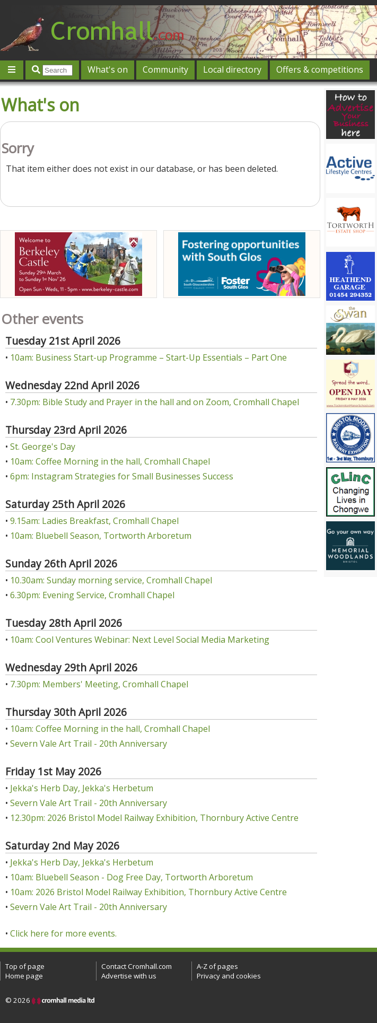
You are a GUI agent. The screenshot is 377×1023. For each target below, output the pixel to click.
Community (165, 69)
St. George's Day (42, 446)
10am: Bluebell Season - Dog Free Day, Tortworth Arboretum (131, 877)
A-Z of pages (217, 966)
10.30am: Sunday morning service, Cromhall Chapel (111, 580)
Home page (24, 976)
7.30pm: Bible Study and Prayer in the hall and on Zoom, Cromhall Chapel (154, 402)
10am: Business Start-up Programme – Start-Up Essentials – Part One (148, 357)
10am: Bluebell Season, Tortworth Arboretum (100, 535)
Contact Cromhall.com (136, 966)
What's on (107, 69)
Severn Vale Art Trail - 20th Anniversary (88, 743)
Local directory (232, 69)
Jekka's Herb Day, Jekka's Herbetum (81, 788)
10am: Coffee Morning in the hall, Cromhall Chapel (110, 461)
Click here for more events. (63, 933)
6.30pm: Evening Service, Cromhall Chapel (92, 595)
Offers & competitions (319, 69)
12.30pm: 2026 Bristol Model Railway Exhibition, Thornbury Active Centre (154, 818)
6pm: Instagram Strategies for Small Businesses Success (121, 476)
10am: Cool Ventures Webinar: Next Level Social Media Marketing (139, 639)
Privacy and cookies (229, 976)
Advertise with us (128, 976)
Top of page (25, 966)
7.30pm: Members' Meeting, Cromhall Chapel (99, 684)
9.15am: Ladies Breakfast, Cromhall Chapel (94, 521)
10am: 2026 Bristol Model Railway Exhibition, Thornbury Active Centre (148, 892)
